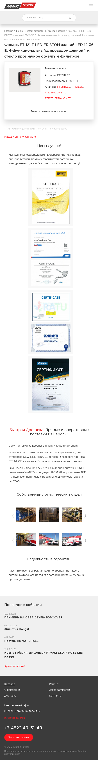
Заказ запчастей (59, 690)
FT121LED (77, 87)
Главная (8, 31)
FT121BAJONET (54, 93)
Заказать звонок (18, 737)
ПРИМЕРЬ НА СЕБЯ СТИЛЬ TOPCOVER (33, 617)
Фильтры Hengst (16, 629)
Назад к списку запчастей (20, 137)
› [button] (85, 515)
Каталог (9, 684)
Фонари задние (56, 31)
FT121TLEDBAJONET (58, 98)
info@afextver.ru (14, 718)
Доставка (10, 696)
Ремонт (53, 684)
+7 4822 (23, 728)
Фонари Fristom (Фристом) (30, 31)
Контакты (55, 696)
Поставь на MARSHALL (21, 640)
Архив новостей (14, 666)
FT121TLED (63, 87)
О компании (12, 690)
